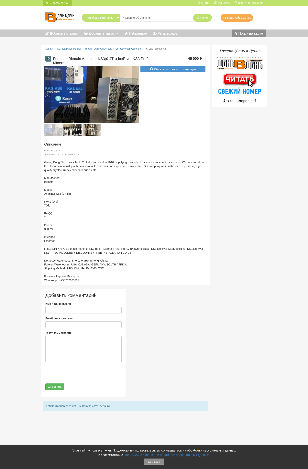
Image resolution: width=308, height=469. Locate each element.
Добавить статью (61, 33)
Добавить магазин (101, 33)
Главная (48, 48)
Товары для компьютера (98, 48)
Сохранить (55, 386)
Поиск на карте (249, 33)
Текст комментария (58, 332)
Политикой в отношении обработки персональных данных (166, 455)
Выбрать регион (57, 3)
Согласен (154, 461)
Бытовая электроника (69, 48)
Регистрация (165, 33)
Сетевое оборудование (128, 48)
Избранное (136, 33)
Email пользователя (58, 318)
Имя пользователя (58, 303)
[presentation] (75, 373)
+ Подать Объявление (237, 17)
